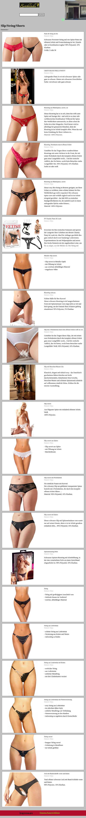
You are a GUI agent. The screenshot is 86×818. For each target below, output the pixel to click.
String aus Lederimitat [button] (51, 625)
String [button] (46, 588)
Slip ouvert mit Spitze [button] (51, 514)
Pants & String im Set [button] (51, 33)
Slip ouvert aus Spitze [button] (51, 440)
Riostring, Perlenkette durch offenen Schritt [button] (57, 144)
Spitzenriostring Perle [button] (51, 551)
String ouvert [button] (48, 736)
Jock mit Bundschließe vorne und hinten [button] (56, 773)
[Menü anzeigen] (63, 20)
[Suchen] (29, 14)
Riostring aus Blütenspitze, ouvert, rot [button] (56, 107)
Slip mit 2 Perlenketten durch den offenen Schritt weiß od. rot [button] (63, 329)
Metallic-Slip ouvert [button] (50, 255)
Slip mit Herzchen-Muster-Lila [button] (54, 366)
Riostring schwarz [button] (49, 292)
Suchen (41, 15)
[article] (43, 49)
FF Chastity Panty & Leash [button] (52, 218)
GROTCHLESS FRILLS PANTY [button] (54, 70)
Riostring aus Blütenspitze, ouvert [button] (54, 181)
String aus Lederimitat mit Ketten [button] (54, 662)
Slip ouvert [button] (47, 403)
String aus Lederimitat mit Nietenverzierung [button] (58, 699)
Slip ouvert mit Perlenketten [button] (53, 477)
